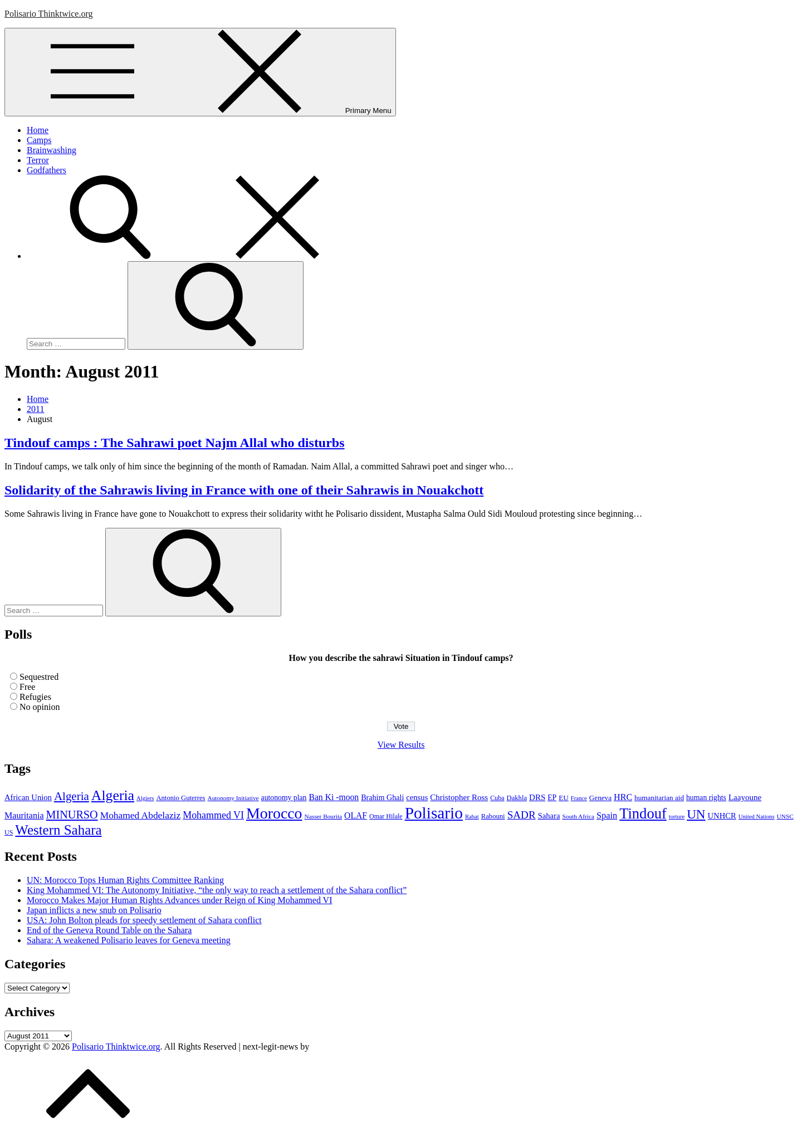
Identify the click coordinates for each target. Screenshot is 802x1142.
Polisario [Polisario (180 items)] (434, 813)
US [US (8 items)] (8, 832)
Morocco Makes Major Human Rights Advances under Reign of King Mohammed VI (179, 900)
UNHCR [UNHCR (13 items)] (722, 815)
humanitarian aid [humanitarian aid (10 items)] (659, 797)
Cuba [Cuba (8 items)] (497, 798)
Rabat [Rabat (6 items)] (472, 816)
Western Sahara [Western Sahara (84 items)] (58, 829)
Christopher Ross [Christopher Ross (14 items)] (459, 797)
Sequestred (38, 677)
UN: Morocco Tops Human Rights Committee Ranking (125, 880)
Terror (38, 160)
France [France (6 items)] (579, 798)
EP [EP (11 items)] (551, 797)
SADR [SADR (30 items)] (521, 815)
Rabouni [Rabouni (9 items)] (493, 816)
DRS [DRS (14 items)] (537, 797)
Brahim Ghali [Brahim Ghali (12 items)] (382, 797)
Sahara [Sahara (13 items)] (549, 815)
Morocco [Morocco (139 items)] (274, 813)
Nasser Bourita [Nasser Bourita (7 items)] (324, 816)
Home (37, 130)
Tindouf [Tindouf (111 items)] (643, 813)
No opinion (39, 707)
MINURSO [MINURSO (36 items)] (72, 814)
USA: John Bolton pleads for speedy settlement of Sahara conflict (144, 920)
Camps (39, 140)
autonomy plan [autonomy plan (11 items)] (284, 797)
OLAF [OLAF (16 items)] (355, 815)
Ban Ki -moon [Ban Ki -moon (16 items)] (334, 797)
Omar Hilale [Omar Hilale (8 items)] (386, 816)
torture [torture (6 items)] (676, 816)
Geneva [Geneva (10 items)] (600, 797)
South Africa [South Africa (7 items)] (578, 816)
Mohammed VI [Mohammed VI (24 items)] (213, 815)
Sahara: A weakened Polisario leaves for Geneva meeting (129, 940)
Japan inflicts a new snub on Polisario (94, 910)
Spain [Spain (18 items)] (606, 815)
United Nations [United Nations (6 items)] (757, 816)
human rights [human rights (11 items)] (706, 797)
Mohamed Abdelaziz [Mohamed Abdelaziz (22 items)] (140, 815)
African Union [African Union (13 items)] (28, 797)
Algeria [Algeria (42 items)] (71, 796)
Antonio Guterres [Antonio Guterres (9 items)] (180, 798)
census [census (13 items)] (417, 797)
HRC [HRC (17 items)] (623, 797)
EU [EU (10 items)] (564, 797)
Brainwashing (51, 150)
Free (27, 687)
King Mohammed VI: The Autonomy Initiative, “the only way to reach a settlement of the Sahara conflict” (217, 890)
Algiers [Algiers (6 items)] (145, 798)
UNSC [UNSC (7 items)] (785, 816)
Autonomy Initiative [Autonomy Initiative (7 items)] (233, 798)
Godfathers (46, 170)
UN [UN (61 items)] (696, 814)
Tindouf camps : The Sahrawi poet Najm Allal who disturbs (174, 442)
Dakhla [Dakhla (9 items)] (517, 798)
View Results (401, 744)
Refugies (35, 697)
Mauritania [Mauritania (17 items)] (24, 815)
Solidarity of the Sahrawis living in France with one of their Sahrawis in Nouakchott (243, 490)
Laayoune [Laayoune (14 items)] (744, 797)
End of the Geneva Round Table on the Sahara (109, 930)
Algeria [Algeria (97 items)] (112, 795)
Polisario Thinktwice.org (48, 13)
